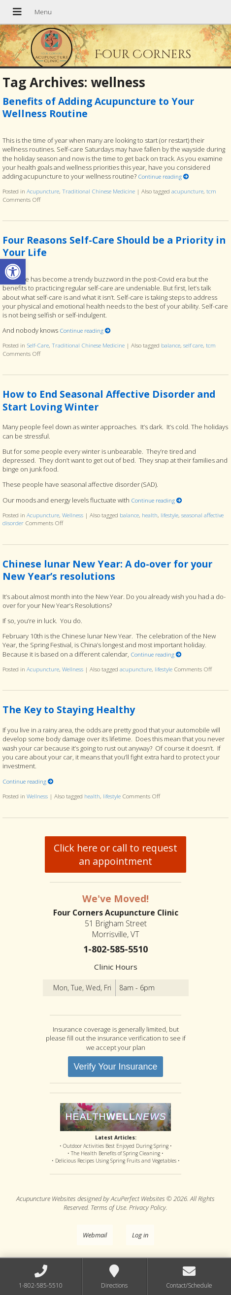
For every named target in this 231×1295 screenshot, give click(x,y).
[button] (13, 271)
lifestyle (169, 515)
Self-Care (38, 345)
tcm (211, 191)
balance (170, 345)
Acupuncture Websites (46, 1198)
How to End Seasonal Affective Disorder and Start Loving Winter (108, 400)
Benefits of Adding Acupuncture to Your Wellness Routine (98, 107)
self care (193, 345)
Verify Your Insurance (115, 1067)
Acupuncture (43, 191)
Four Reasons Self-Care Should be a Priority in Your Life (114, 246)
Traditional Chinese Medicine (98, 191)
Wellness (72, 515)
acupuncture (187, 191)
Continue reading (163, 176)
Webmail (95, 1235)
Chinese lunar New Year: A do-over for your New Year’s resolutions (107, 570)
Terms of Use (108, 1207)
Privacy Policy (147, 1207)
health (150, 515)
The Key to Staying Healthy (68, 709)
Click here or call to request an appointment (115, 854)
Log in (140, 1235)
